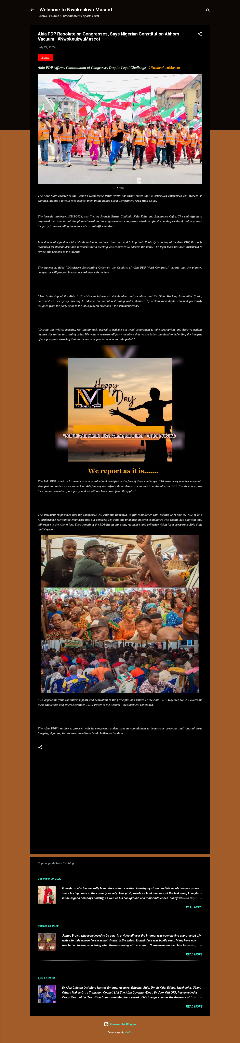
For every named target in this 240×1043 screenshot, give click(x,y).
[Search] (207, 11)
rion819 (129, 1032)
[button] (199, 34)
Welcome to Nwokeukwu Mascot (75, 10)
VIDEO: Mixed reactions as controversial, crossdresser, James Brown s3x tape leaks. (108, 920)
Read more (194, 907)
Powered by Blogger (120, 1024)
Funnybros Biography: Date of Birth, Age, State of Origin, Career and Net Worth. (104, 872)
